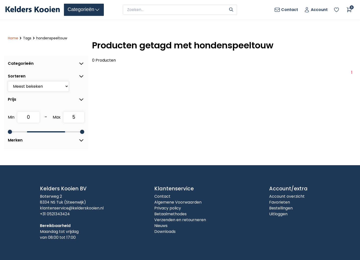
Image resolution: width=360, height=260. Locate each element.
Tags (27, 38)
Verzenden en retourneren (180, 220)
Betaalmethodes (170, 214)
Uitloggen (278, 214)
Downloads (165, 231)
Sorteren (46, 76)
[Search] (231, 9)
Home (13, 38)
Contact (162, 196)
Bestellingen (281, 208)
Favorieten (279, 202)
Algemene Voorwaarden (178, 202)
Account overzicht (287, 196)
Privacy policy (167, 208)
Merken (46, 140)
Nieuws (161, 225)
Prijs (46, 99)
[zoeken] (175, 10)
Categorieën (46, 63)
